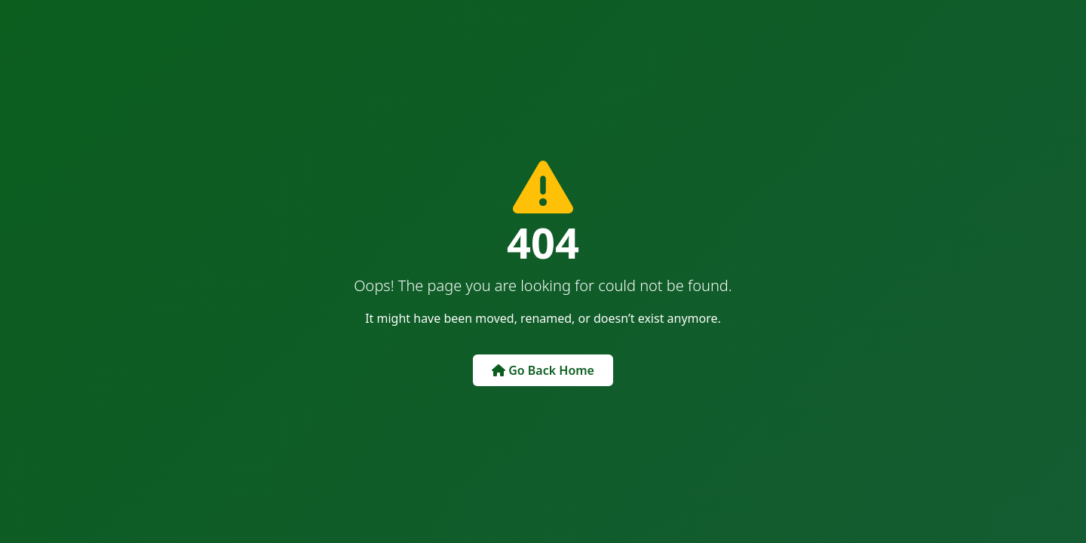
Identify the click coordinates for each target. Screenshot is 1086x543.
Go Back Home (543, 370)
